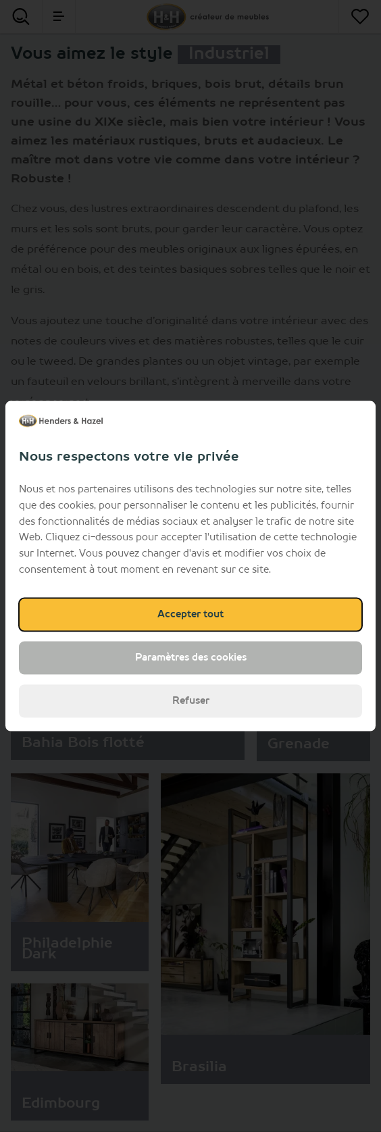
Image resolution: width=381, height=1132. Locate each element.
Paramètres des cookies (191, 657)
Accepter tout (190, 614)
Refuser (190, 700)
